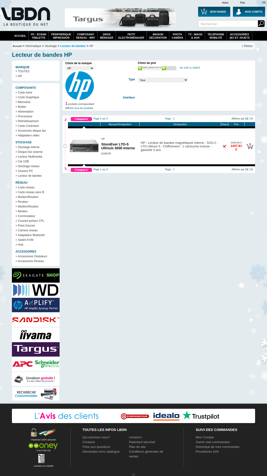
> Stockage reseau (27, 166)
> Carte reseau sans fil (29, 192)
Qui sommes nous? (96, 437)
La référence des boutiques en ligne (25, 19)
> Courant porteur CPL (29, 220)
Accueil (20, 35)
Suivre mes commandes (213, 442)
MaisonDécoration (158, 36)
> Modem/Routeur (26, 197)
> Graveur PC (24, 171)
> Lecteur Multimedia (28, 156)
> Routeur (21, 201)
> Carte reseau (25, 187)
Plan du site (137, 447)
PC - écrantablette (38, 36)
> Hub (19, 244)
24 (251, 118)
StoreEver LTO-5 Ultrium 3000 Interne (118, 146)
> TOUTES (22, 71)
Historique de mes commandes (218, 447)
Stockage (51, 46)
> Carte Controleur (27, 126)
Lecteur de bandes (73, 46)
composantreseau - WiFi (85, 36)
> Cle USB (22, 161)
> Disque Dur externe (29, 152)
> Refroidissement (27, 121)
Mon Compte (205, 437)
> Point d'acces (25, 225)
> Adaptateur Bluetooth (30, 235)
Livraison (135, 437)
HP (91, 46)
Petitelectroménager (131, 36)
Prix (236, 124)
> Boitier (20, 107)
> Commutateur (25, 216)
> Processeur (23, 116)
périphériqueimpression (61, 36)
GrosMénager (106, 36)
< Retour (247, 46)
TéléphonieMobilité (215, 36)
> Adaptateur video (27, 135)
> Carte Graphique (27, 97)
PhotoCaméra (177, 36)
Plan (242, 2)
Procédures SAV (207, 451)
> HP (18, 76)
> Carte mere (23, 92)
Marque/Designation (120, 124)
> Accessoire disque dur (30, 130)
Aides (225, 2)
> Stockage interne (27, 147)
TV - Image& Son (195, 36)
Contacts (88, 442)
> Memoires (23, 102)
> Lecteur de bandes (28, 175)
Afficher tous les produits (79, 108)
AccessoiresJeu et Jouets (239, 36)
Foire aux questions (96, 447)
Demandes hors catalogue (101, 451)
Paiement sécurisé (142, 442)
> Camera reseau (26, 230)
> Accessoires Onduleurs (31, 256)
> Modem (21, 211)
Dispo (224, 124)
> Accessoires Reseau (29, 261)
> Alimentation (24, 111)
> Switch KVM (24, 240)
